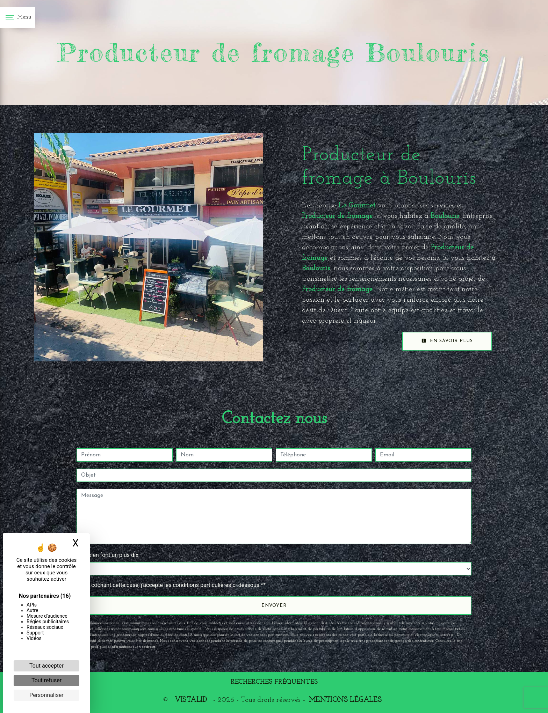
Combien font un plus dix (107, 555)
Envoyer (274, 605)
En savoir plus (447, 340)
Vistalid (190, 700)
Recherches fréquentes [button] (274, 682)
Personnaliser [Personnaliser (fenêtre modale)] (46, 695)
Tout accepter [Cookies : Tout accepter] (46, 665)
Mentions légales (345, 700)
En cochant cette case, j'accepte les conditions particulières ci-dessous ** (175, 585)
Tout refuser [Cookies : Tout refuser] (46, 680)
